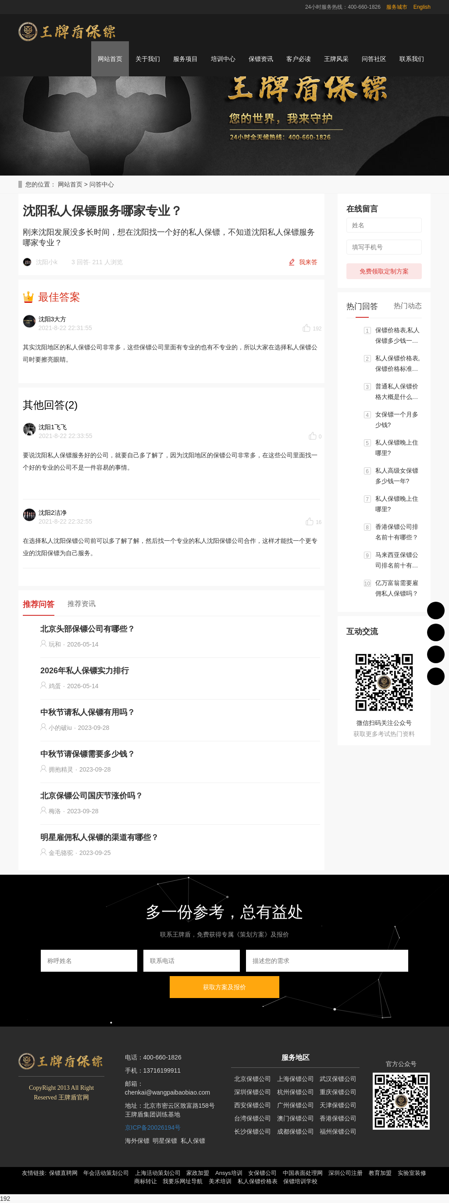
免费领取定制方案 (384, 271)
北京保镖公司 (252, 1078)
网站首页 (110, 58)
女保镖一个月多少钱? (396, 419)
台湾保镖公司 (252, 1118)
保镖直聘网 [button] (63, 1173)
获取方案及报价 (224, 987)
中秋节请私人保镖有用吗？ (87, 712)
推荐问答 (38, 604)
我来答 (308, 262)
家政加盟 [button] (197, 1173)
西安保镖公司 (252, 1105)
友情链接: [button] (34, 1173)
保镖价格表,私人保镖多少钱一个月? (397, 336)
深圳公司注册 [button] (345, 1173)
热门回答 (362, 306)
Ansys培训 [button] (228, 1173)
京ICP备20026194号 (153, 1127)
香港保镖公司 (338, 1118)
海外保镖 (137, 1140)
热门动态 (408, 305)
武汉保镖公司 (338, 1078)
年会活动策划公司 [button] (106, 1173)
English (422, 7)
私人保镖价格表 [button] (258, 1181)
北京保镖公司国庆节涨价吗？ (91, 796)
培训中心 (223, 58)
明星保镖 (165, 1140)
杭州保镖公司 (295, 1091)
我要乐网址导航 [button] (183, 1181)
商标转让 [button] (145, 1181)
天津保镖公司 (338, 1105)
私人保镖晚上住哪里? (396, 447)
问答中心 (101, 184)
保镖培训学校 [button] (300, 1181)
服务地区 (296, 1057)
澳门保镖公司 (295, 1118)
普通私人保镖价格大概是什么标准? (396, 392)
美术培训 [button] (220, 1181)
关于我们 (147, 58)
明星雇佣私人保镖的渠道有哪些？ (99, 837)
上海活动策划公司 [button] (158, 1173)
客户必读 (298, 58)
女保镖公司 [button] (262, 1173)
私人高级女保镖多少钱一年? (396, 476)
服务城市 (396, 7)
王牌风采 (336, 58)
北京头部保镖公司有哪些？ (87, 629)
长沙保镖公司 (252, 1131)
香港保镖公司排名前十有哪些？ (396, 532)
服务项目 (185, 58)
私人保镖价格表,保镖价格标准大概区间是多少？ (397, 364)
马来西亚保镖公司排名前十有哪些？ (396, 561)
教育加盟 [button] (380, 1173)
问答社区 (374, 58)
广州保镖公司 (295, 1105)
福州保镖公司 (338, 1131)
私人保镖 (193, 1140)
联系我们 (411, 58)
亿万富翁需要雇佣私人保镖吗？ (396, 588)
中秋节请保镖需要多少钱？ (87, 754)
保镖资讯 (261, 58)
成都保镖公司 (295, 1131)
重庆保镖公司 (338, 1091)
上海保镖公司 (295, 1078)
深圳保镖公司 (252, 1091)
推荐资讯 (82, 603)
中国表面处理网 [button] (303, 1173)
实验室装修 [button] (412, 1173)
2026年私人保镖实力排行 (84, 671)
